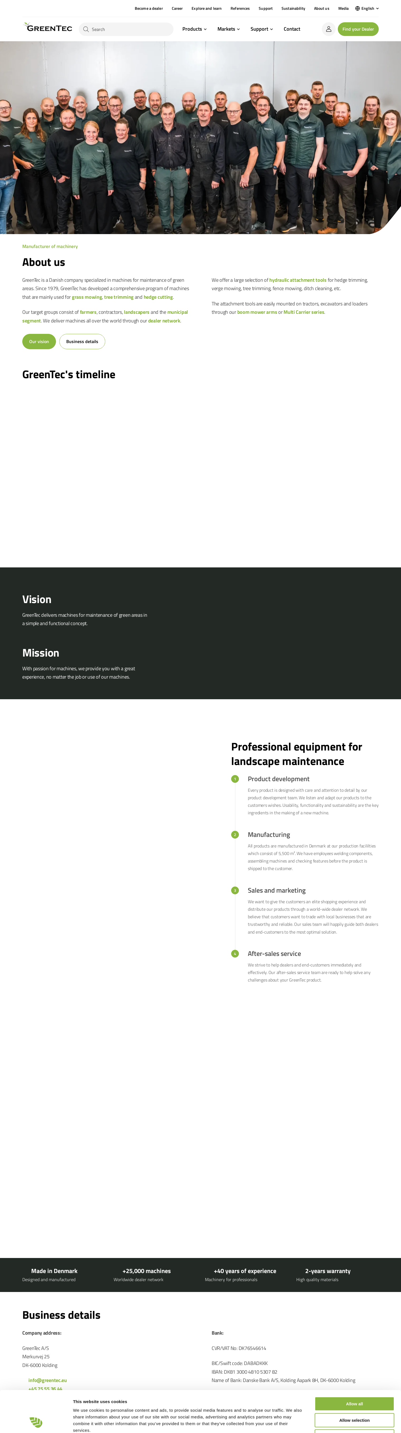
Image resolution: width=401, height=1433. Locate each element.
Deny (354, 1397)
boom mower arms (257, 312)
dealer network (164, 320)
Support (266, 8)
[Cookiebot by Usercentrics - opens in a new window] (36, 1422)
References (240, 8)
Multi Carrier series (303, 312)
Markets (226, 29)
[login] (329, 29)
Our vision (39, 341)
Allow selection (354, 1381)
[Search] (126, 29)
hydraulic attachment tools (298, 280)
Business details (82, 341)
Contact (292, 29)
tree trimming (119, 297)
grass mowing (87, 297)
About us (321, 8)
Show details (292, 1422)
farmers (88, 312)
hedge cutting (158, 297)
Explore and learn (207, 8)
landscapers (137, 312)
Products (192, 29)
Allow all (354, 1364)
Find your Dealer (358, 29)
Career (177, 8)
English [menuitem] (367, 8)
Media (343, 8)
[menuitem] (367, 8)
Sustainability (293, 8)
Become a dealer (149, 8)
